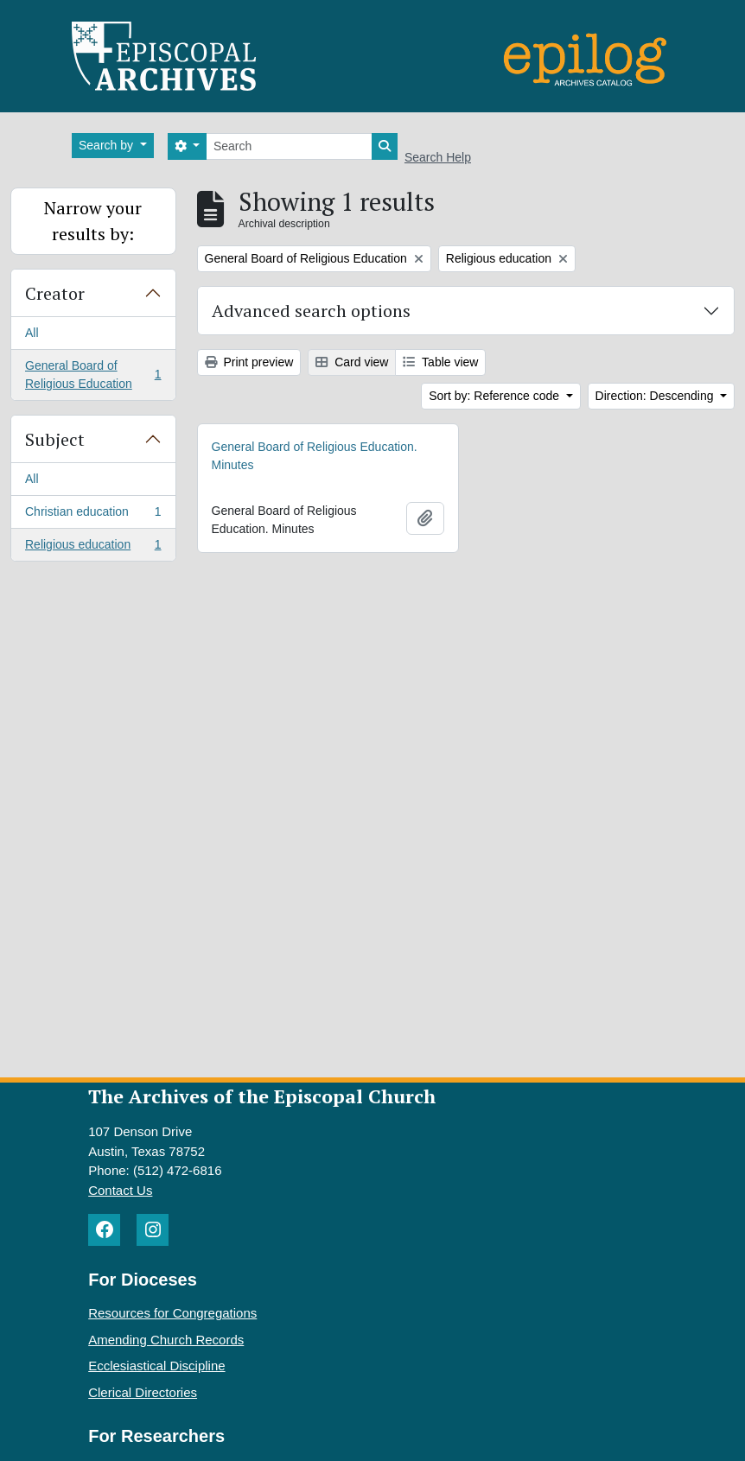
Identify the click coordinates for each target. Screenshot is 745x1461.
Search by (108, 145)
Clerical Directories (142, 1392)
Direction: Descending (656, 396)
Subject (55, 439)
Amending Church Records (166, 1339)
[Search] (289, 146)
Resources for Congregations (172, 1312)
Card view (351, 362)
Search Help (437, 157)
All (32, 333)
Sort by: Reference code (496, 396)
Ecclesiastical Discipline (156, 1365)
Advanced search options (311, 310)
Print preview (249, 362)
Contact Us (120, 1190)
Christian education (93, 515)
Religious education (93, 548)
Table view (440, 362)
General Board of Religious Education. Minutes (314, 456)
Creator (55, 293)
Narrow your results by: (93, 220)
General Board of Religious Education (93, 375)
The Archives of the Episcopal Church (262, 1095)
